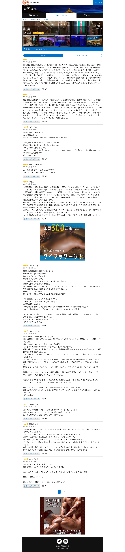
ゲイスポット (32, 19)
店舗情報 (27, 49)
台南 (31, 8)
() (27, 33)
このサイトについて (62, 546)
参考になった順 (82, 55)
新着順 (43, 55)
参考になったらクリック (31, 89)
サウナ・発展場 (43, 19)
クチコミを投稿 (38, 33)
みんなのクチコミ (40, 49)
